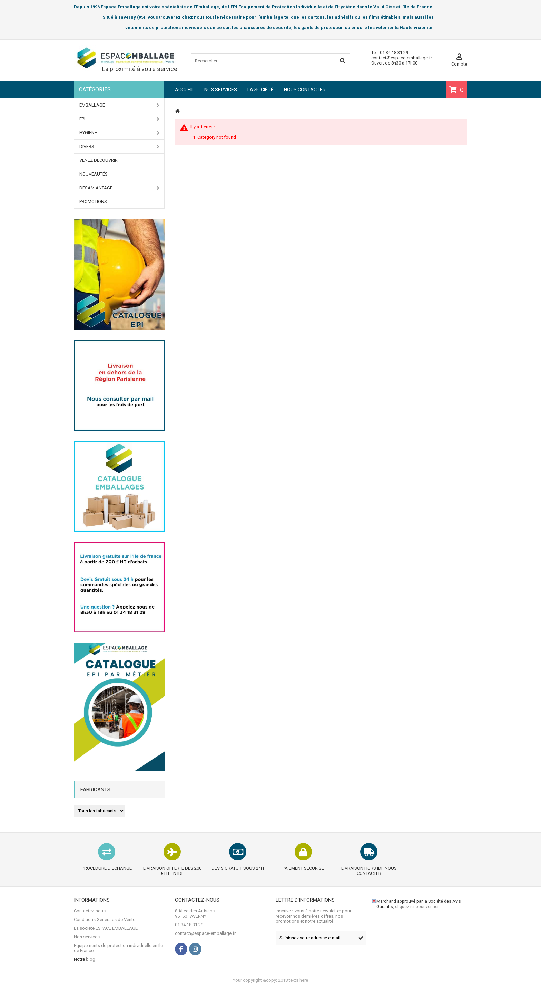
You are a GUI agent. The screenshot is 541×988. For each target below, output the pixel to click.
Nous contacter (305, 89)
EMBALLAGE (119, 105)
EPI (119, 119)
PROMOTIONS (93, 201)
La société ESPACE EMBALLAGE (106, 928)
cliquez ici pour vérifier (417, 906)
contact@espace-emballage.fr (401, 57)
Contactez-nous (90, 910)
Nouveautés (93, 174)
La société (260, 89)
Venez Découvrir (98, 160)
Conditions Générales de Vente (104, 919)
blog (90, 959)
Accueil (184, 89)
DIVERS (119, 146)
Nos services (220, 89)
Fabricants (95, 790)
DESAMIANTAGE (119, 188)
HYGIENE (119, 133)
